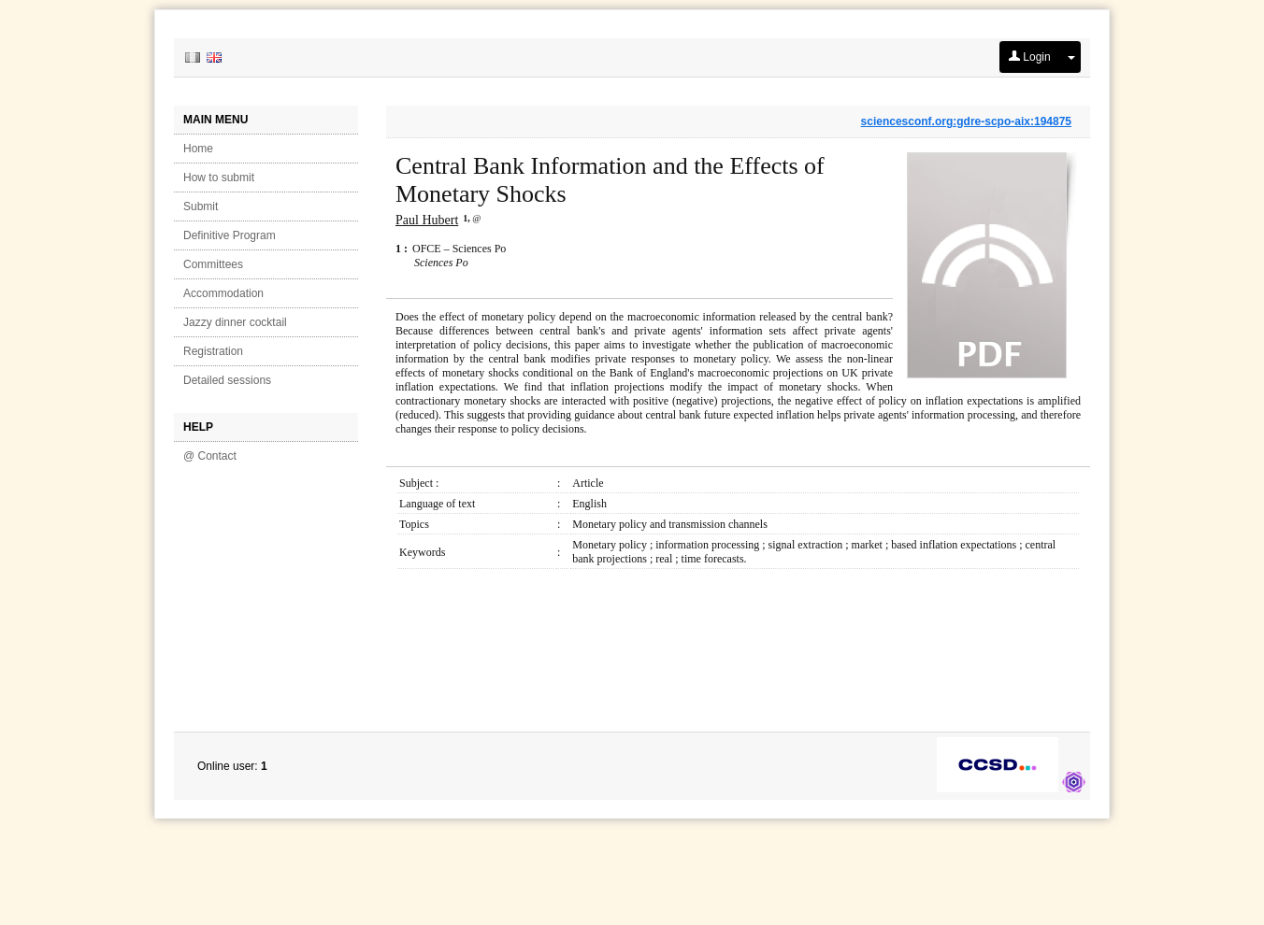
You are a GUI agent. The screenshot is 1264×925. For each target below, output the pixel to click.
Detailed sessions (227, 380)
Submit (200, 206)
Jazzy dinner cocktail (235, 322)
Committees (213, 264)
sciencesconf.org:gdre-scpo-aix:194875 (966, 121)
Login (1030, 57)
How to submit (218, 177)
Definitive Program (229, 235)
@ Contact (210, 455)
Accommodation (223, 293)
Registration (213, 351)
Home (198, 148)
